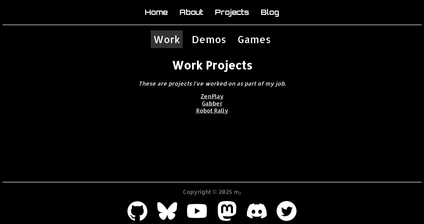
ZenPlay (212, 96)
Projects (232, 12)
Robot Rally (212, 110)
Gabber (212, 103)
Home (156, 12)
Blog (270, 12)
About (191, 12)
